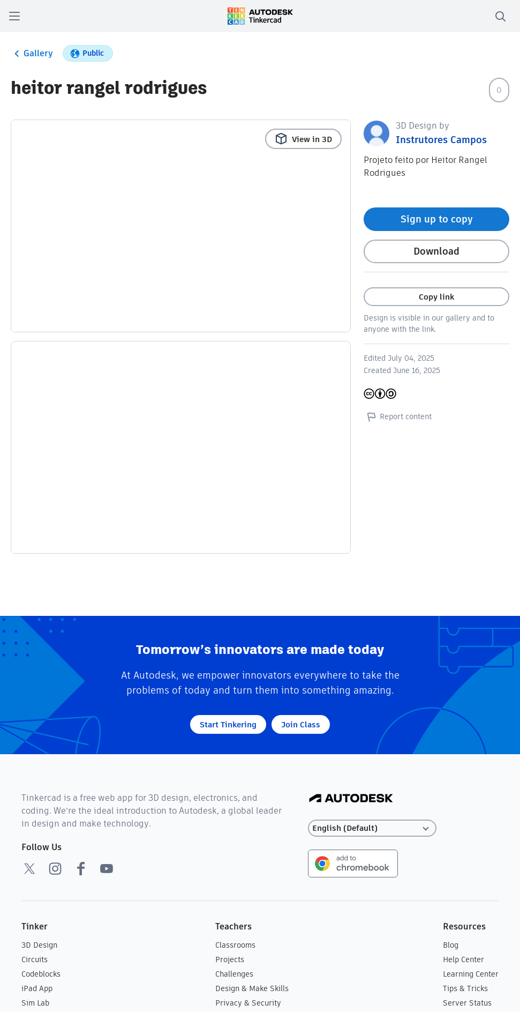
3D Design (39, 945)
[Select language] (372, 828)
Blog (450, 945)
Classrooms (235, 945)
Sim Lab (35, 1003)
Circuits (34, 959)
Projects (229, 959)
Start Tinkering (228, 724)
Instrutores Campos (441, 139)
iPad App (36, 988)
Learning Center (471, 974)
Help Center (463, 959)
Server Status (467, 1003)
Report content (398, 416)
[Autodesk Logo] (351, 799)
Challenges (234, 974)
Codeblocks (41, 974)
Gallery (32, 53)
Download (436, 251)
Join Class (300, 724)
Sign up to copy (437, 219)
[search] (500, 16)
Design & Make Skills (252, 988)
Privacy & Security (248, 1003)
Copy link (436, 296)
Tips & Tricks (465, 988)
